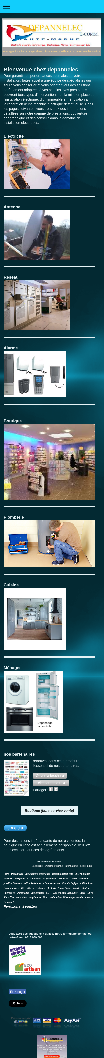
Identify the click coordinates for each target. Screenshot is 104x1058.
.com (59, 861)
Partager (17, 992)
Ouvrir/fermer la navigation (52, 6)
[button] (50, 776)
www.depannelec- (47, 861)
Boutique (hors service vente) (49, 811)
